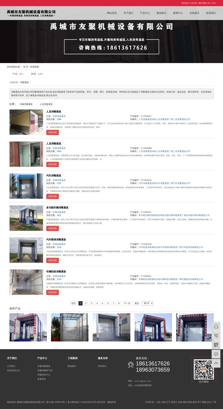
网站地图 (202, 3)
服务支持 (103, 358)
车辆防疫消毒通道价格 (149, 279)
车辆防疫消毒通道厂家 (171, 279)
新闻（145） (38, 74)
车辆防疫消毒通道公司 (192, 279)
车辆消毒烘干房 (44, 370)
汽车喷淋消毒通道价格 (149, 247)
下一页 (127, 303)
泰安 (194, 402)
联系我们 (211, 13)
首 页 (25, 67)
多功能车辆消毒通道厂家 (174, 215)
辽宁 (168, 402)
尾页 (137, 303)
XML (214, 3)
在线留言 (194, 13)
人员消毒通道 (46, 104)
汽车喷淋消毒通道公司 (192, 247)
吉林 (180, 402)
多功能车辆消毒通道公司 (198, 215)
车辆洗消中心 (43, 375)
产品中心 (145, 13)
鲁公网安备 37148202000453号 (82, 402)
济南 (189, 402)
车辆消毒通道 (26, 104)
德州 (185, 402)
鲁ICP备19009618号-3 (56, 402)
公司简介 (11, 366)
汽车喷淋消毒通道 (56, 239)
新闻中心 (178, 13)
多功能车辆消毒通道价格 (150, 215)
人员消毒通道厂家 (164, 119)
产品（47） (19, 74)
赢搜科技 (111, 402)
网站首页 (112, 13)
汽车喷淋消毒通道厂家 (171, 247)
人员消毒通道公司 (181, 119)
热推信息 (185, 3)
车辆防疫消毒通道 (56, 271)
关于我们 (128, 13)
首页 (73, 303)
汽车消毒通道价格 (147, 183)
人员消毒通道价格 (147, 119)
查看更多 (41, 379)
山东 (158, 402)
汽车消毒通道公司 (181, 183)
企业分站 (193, 3)
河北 (209, 402)
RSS (209, 3)
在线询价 (52, 132)
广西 (214, 402)
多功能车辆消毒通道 (57, 207)
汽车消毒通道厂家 (164, 183)
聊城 (204, 402)
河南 (163, 402)
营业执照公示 (13, 370)
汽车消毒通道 (53, 175)
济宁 (199, 402)
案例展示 (161, 13)
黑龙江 (174, 402)
